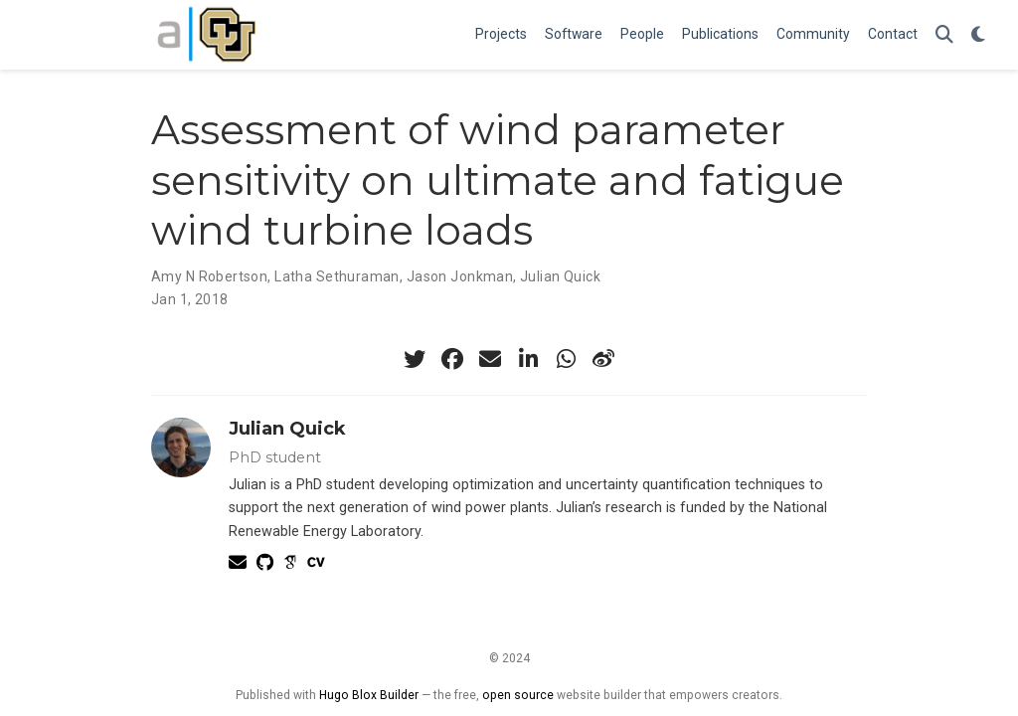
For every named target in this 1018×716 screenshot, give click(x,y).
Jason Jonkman (460, 276)
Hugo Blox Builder (369, 695)
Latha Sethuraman (337, 276)
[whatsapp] (566, 359)
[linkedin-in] (528, 359)
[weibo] (603, 359)
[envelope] (490, 359)
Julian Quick (560, 276)
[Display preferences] (978, 35)
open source (518, 695)
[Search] (944, 35)
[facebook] (452, 359)
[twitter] (414, 359)
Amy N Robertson (209, 276)
